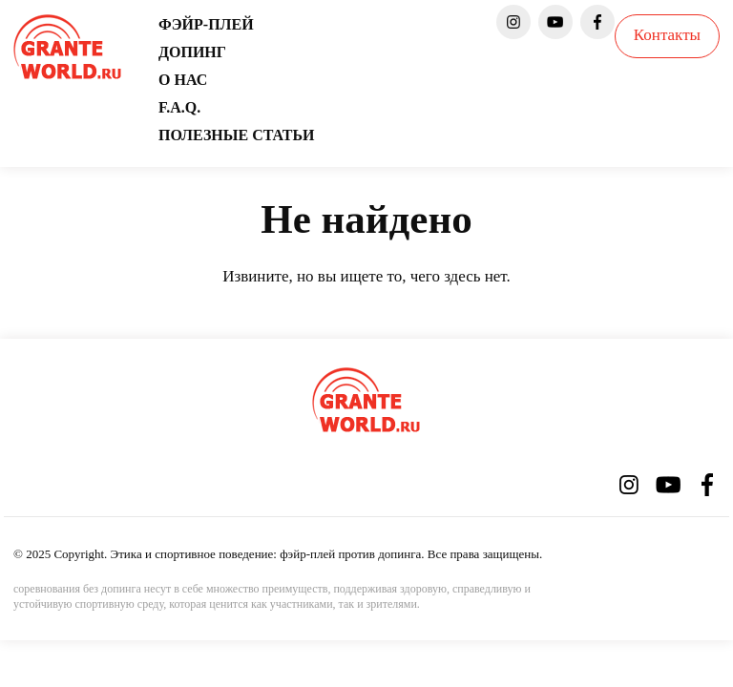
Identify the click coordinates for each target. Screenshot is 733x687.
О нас (182, 80)
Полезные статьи (236, 135)
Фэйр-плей (206, 24)
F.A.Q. (179, 107)
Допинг (192, 52)
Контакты (667, 35)
